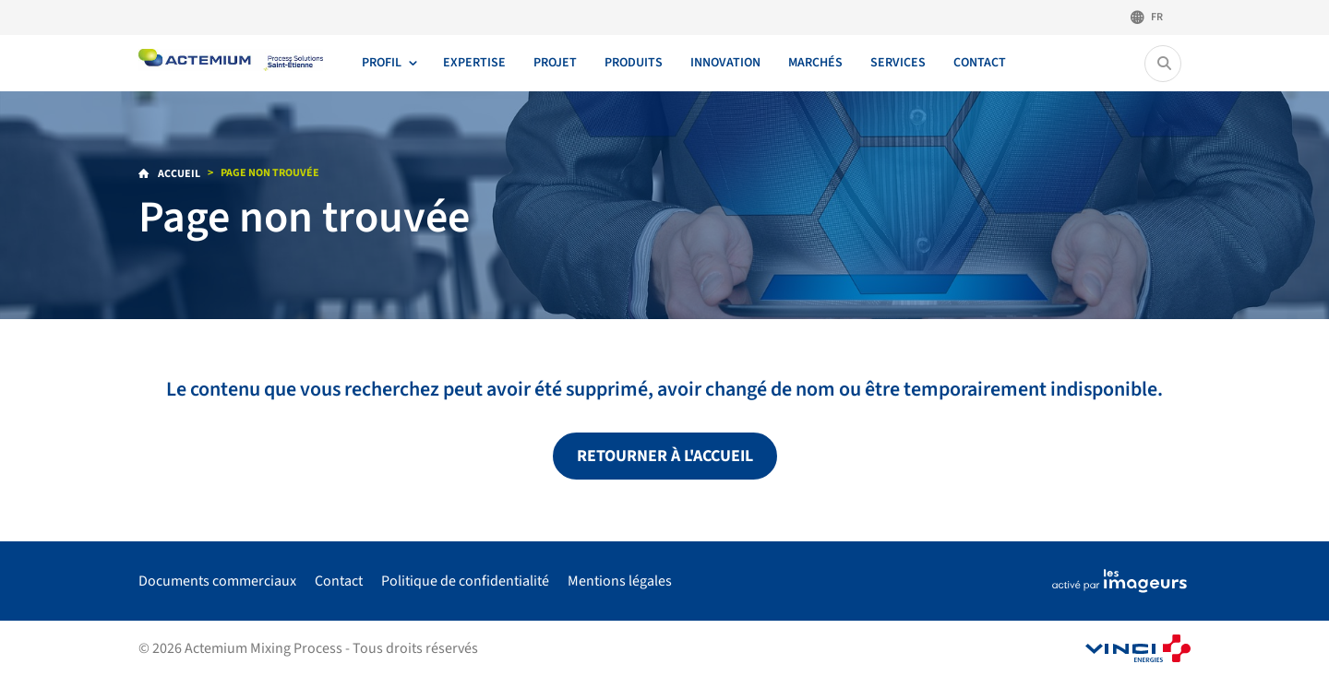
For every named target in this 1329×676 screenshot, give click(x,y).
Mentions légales (620, 581)
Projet (555, 62)
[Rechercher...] (1164, 64)
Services (898, 62)
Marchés (815, 62)
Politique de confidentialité (465, 581)
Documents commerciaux (217, 581)
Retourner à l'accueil (665, 456)
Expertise (474, 62)
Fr (1157, 17)
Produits (634, 62)
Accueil (178, 174)
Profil (381, 62)
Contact (979, 62)
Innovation (725, 62)
